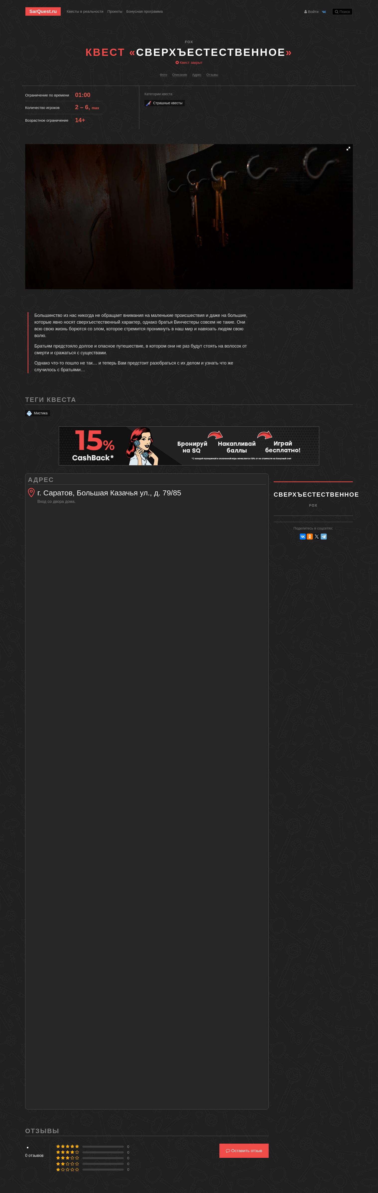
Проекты (114, 11)
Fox (189, 42)
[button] (348, 149)
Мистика (37, 413)
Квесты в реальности (85, 11)
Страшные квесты (163, 103)
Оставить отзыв (244, 1150)
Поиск (342, 11)
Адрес (196, 75)
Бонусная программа (144, 11)
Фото (163, 75)
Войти (311, 11)
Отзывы (212, 75)
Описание (179, 75)
